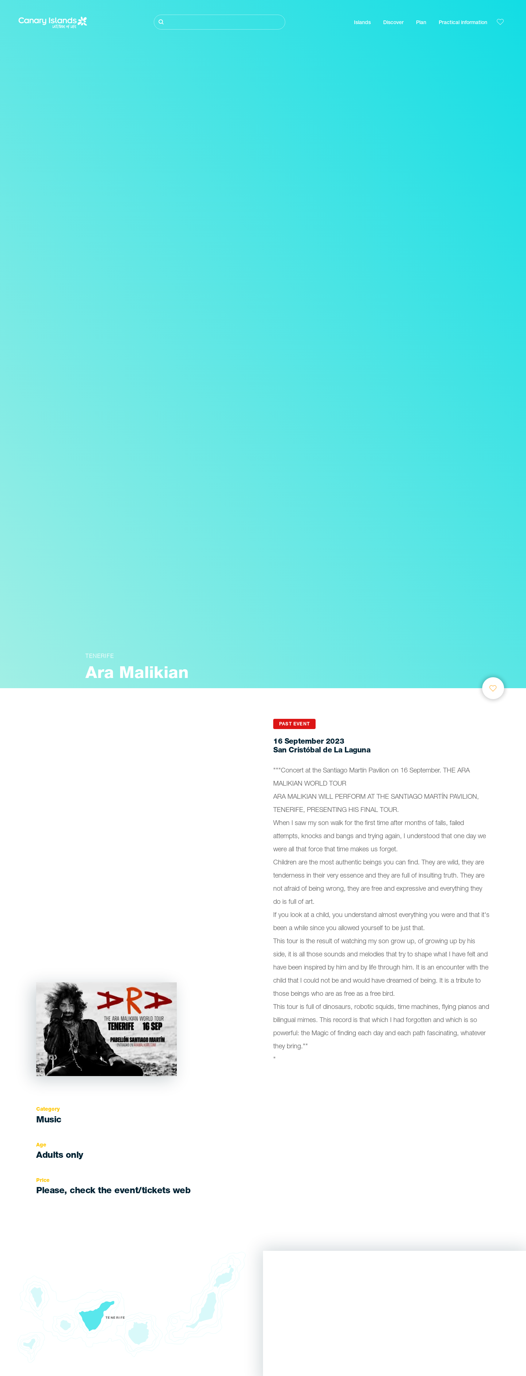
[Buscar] (219, 22)
